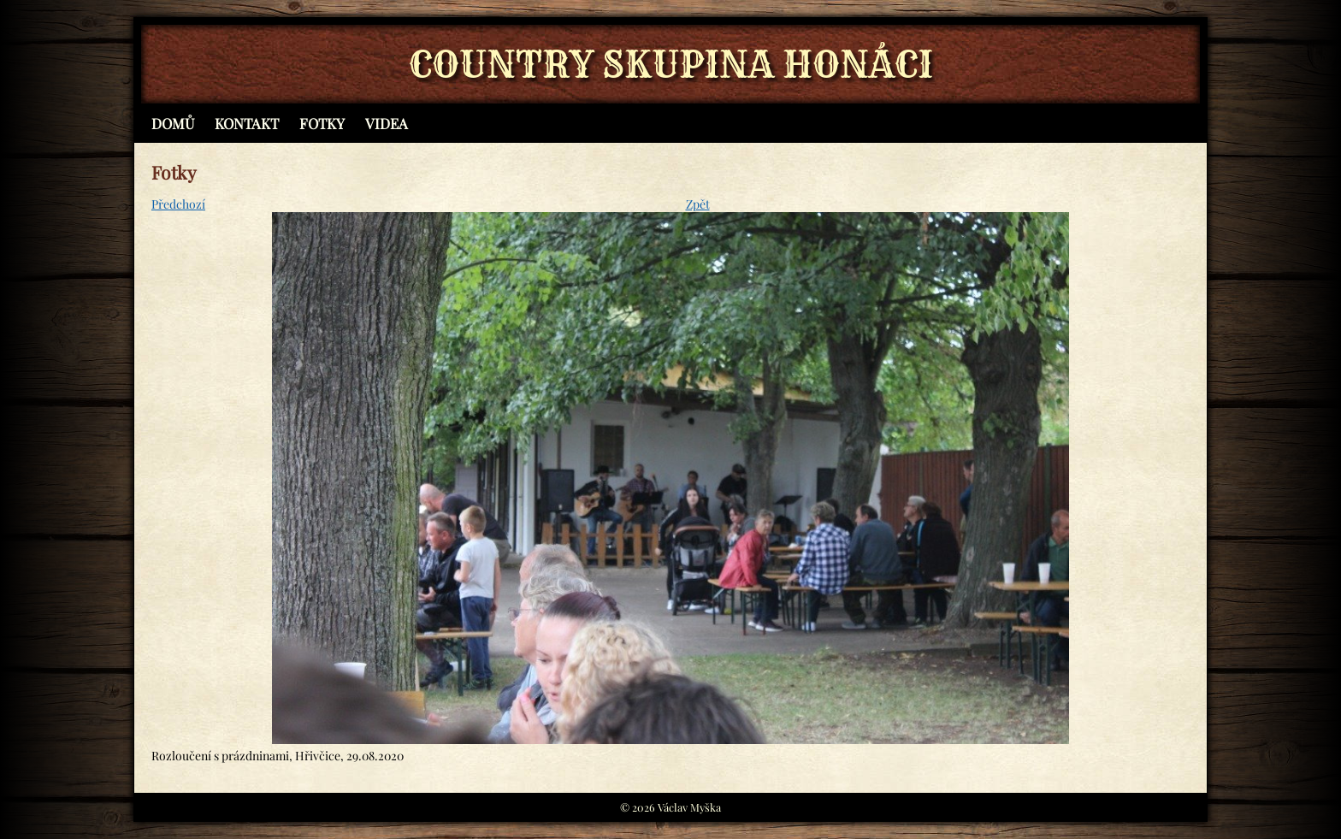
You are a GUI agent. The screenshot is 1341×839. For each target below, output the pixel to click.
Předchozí (178, 204)
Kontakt (247, 123)
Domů (172, 123)
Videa (386, 123)
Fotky (322, 123)
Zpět (698, 204)
